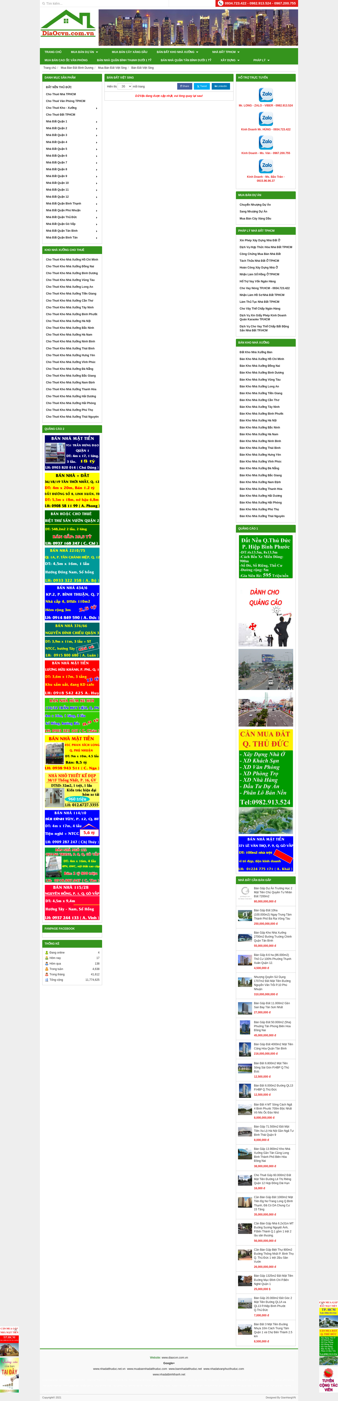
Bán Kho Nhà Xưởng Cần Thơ (259, 400)
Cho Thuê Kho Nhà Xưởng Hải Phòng (71, 403)
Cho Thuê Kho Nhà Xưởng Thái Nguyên (72, 416)
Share (184, 86)
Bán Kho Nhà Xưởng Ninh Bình (260, 441)
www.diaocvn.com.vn (175, 1357)
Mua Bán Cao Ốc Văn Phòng (261, 52)
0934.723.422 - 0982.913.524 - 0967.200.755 (260, 3)
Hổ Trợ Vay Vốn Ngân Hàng (258, 281)
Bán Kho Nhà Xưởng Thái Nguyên (262, 516)
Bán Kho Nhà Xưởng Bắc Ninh (260, 427)
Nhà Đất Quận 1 (72, 121)
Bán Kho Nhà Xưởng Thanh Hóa (261, 489)
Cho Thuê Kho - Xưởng (72, 108)
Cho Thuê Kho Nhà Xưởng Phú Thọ (69, 410)
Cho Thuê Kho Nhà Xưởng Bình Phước (71, 314)
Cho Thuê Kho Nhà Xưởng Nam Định (70, 382)
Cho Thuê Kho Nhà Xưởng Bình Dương (72, 273)
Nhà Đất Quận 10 (72, 183)
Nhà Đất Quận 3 (72, 135)
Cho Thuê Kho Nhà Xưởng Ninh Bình (70, 341)
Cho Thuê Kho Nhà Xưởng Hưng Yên (70, 355)
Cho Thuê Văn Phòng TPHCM (65, 101)
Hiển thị (112, 86)
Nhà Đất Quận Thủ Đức (72, 217)
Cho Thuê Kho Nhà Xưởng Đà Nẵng (69, 369)
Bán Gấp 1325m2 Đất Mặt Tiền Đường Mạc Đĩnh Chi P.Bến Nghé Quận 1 (273, 1279)
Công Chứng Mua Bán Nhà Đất (260, 254)
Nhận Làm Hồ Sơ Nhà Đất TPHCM (262, 295)
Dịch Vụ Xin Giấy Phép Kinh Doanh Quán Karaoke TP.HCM (263, 317)
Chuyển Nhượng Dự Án (255, 204)
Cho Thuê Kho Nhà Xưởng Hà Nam (69, 334)
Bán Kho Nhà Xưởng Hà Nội (258, 420)
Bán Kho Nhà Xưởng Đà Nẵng (259, 468)
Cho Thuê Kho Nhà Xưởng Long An (69, 286)
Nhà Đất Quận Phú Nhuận (72, 210)
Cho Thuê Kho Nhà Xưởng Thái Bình (70, 348)
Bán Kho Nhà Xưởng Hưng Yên (260, 454)
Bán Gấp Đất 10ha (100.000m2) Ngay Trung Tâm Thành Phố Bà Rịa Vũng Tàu (273, 914)
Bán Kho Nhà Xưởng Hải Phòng (261, 502)
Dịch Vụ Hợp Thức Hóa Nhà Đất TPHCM (266, 247)
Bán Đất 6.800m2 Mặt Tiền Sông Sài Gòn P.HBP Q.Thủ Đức (271, 1067)
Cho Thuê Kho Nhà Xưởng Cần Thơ (69, 300)
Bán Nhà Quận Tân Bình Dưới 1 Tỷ (133, 60)
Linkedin (221, 86)
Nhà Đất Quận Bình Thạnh (72, 203)
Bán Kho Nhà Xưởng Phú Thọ (259, 509)
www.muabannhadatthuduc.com (147, 1369)
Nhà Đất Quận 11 (72, 189)
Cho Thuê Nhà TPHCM (61, 94)
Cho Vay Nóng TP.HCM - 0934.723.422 (265, 288)
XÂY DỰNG (177, 60)
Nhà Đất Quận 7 (72, 162)
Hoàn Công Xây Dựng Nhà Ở (259, 267)
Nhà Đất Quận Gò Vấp (72, 224)
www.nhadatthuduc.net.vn (109, 1369)
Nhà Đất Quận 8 (72, 169)
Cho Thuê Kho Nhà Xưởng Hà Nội (68, 321)
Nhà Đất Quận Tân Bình (72, 230)
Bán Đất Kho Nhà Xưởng (173, 52)
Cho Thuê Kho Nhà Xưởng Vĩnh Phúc (71, 362)
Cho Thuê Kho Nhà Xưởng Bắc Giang (71, 375)
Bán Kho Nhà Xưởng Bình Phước (262, 413)
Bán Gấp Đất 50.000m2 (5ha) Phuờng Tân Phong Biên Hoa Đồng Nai (272, 1026)
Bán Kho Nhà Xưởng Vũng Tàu (260, 379)
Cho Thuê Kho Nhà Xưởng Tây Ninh (70, 307)
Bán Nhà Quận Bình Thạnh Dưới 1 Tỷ (72, 60)
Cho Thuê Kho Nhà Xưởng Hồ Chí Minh (72, 259)
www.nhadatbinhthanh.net (169, 1374)
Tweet (202, 86)
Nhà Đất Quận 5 (72, 149)
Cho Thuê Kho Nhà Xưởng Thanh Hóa (71, 389)
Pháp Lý (204, 60)
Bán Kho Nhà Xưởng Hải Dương (261, 495)
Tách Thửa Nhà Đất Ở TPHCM (259, 260)
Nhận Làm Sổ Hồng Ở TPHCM (259, 274)
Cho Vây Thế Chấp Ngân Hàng (260, 308)
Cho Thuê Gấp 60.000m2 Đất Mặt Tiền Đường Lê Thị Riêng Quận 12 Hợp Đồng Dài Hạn (272, 1179)
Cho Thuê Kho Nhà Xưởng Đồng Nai (70, 266)
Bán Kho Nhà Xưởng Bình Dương (262, 372)
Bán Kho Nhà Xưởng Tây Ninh (260, 407)
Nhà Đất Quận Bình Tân (72, 237)
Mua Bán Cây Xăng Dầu (125, 52)
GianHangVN (288, 1397)
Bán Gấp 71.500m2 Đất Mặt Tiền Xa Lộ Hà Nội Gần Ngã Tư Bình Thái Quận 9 (274, 1130)
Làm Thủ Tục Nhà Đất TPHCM (259, 301)
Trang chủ (53, 52)
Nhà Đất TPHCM (217, 52)
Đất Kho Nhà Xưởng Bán (256, 352)
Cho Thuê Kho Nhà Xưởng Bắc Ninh (70, 327)
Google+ (169, 1363)
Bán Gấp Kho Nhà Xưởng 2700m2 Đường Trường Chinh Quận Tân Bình (273, 936)
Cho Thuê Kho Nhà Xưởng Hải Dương (71, 396)
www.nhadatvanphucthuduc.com (224, 1369)
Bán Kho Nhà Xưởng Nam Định (260, 482)
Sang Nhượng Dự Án (253, 211)
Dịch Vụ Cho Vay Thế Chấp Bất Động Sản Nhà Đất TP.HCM (264, 328)
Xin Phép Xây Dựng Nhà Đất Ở (260, 240)
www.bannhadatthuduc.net (185, 1369)
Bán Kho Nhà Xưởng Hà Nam (259, 434)
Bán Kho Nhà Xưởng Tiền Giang (261, 393)
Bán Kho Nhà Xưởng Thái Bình (260, 448)
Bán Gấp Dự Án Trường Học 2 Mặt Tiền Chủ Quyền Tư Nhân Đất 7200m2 (273, 892)
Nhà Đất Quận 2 (72, 128)
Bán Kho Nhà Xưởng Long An (259, 386)
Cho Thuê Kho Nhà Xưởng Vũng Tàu (70, 280)
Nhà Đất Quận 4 (72, 142)
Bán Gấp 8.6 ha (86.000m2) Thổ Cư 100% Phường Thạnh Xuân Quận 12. (272, 959)
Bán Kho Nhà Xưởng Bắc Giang (261, 475)
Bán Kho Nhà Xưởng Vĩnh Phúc (260, 461)
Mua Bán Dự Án (84, 52)
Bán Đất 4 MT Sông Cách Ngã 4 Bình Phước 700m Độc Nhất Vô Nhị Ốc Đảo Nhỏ (273, 1108)
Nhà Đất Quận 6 (72, 155)
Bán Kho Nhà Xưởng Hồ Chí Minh (262, 359)
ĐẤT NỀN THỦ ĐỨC (59, 87)
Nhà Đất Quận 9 (72, 176)
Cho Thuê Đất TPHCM (60, 114)
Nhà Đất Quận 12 (72, 196)
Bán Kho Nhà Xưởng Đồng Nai (260, 365)
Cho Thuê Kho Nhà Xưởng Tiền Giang (71, 293)
